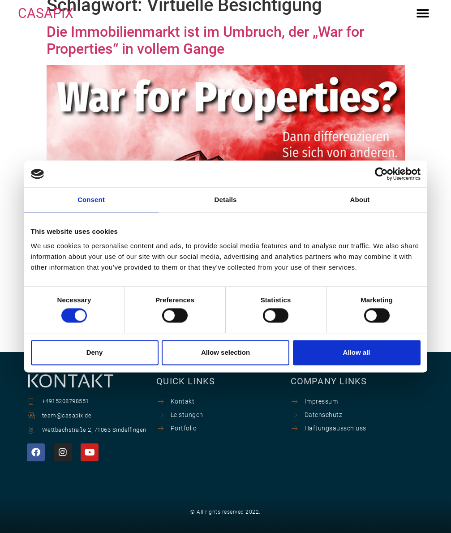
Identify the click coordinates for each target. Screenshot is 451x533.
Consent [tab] (91, 199)
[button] (423, 14)
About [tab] (360, 199)
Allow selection (225, 352)
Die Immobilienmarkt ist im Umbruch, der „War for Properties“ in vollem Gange (205, 40)
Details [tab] (226, 199)
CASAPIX (45, 13)
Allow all (356, 352)
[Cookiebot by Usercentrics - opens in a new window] (381, 174)
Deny (94, 352)
